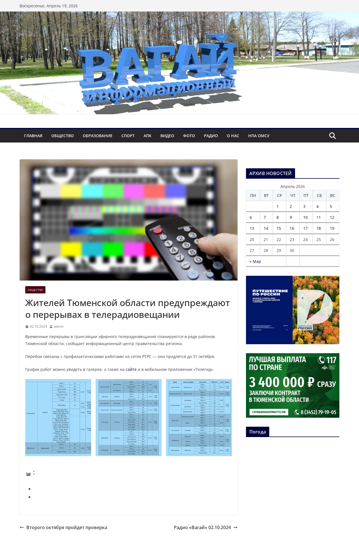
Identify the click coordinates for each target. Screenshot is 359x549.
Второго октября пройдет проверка (63, 527)
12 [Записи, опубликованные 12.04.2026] (332, 217)
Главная (33, 135)
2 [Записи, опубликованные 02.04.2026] (291, 206)
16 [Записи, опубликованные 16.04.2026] (292, 228)
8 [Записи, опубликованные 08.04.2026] (278, 217)
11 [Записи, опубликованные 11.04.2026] (318, 217)
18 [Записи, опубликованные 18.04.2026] (318, 228)
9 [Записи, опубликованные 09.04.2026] (291, 217)
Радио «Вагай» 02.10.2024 (206, 527)
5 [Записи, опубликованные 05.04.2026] (331, 206)
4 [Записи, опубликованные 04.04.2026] (317, 206)
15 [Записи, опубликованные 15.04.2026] (279, 228)
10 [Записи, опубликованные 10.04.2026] (305, 217)
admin (59, 326)
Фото (189, 135)
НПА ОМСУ (259, 135)
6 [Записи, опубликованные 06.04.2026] (251, 217)
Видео (167, 135)
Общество (62, 135)
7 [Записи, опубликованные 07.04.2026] (265, 217)
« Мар (255, 261)
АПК (147, 135)
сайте (131, 369)
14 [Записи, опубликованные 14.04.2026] (266, 228)
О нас (233, 135)
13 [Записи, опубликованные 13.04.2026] (252, 228)
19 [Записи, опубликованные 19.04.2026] (332, 228)
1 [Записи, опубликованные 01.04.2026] (278, 206)
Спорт (128, 135)
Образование (97, 135)
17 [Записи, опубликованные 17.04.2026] (305, 228)
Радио (211, 135)
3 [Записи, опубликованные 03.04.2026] (304, 206)
